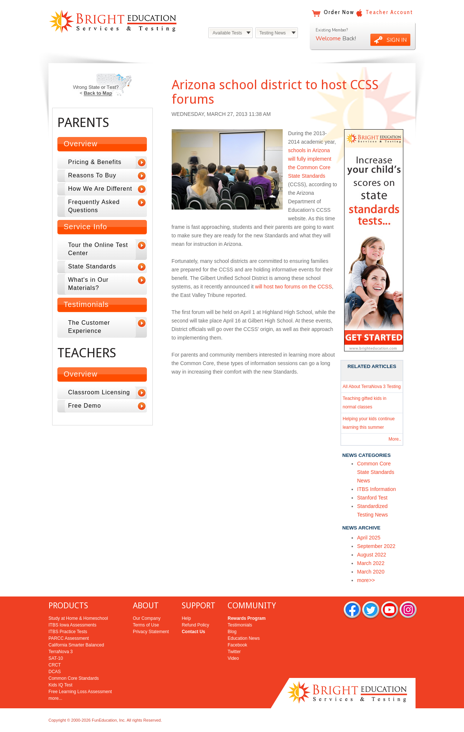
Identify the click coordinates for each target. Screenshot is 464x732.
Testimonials (86, 304)
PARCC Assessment (68, 638)
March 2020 (370, 572)
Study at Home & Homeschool (78, 618)
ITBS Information (376, 489)
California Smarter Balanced (76, 645)
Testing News (272, 33)
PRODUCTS (68, 605)
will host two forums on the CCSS (293, 287)
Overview (80, 144)
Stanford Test (372, 498)
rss (408, 610)
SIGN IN (397, 40)
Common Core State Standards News (375, 472)
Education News (244, 638)
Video (233, 658)
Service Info (85, 227)
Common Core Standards (73, 678)
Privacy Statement (151, 631)
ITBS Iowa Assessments (72, 625)
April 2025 (368, 538)
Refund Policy (195, 625)
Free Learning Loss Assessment (80, 691)
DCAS (54, 671)
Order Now (339, 12)
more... (55, 698)
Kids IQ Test (60, 685)
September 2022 (376, 546)
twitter (371, 610)
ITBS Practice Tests (67, 631)
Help (186, 618)
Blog (232, 631)
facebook (352, 610)
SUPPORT (198, 605)
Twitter (234, 651)
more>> (366, 580)
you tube (389, 610)
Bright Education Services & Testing (112, 21)
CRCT (54, 665)
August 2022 (371, 555)
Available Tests (227, 33)
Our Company (147, 618)
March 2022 (370, 563)
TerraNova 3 (60, 651)
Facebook (237, 645)
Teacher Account (389, 12)
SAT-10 (55, 658)
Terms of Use (146, 625)
